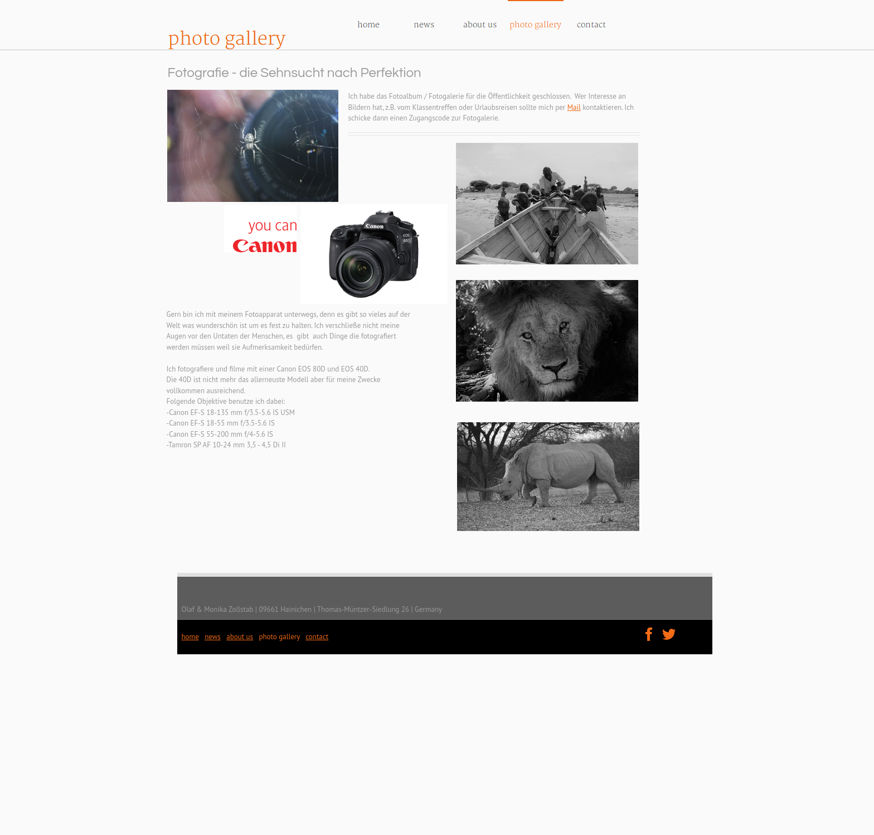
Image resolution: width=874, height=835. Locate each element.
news (213, 636)
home (190, 636)
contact (316, 636)
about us (239, 636)
